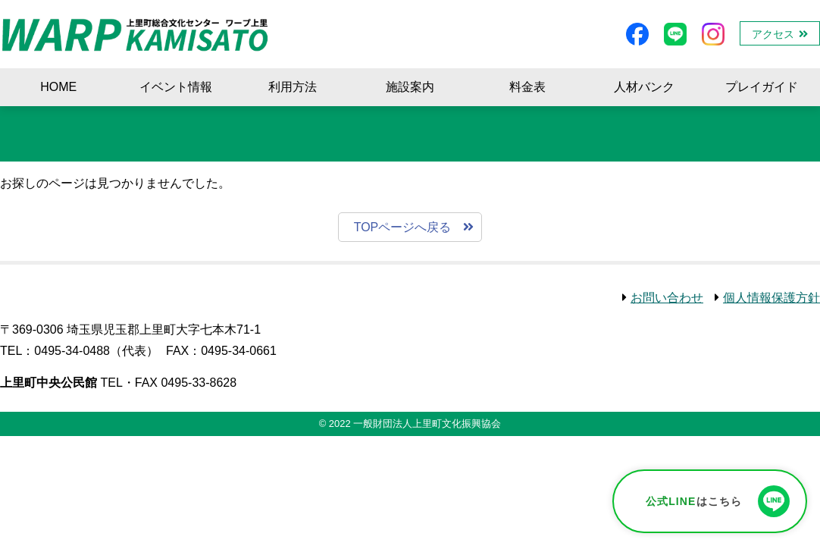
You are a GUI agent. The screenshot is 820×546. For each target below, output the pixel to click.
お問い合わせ (667, 297)
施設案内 (410, 86)
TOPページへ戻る (403, 227)
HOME (58, 86)
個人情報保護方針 (771, 297)
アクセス (773, 34)
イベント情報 (175, 86)
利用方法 (292, 86)
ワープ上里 (135, 34)
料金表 (527, 86)
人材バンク (644, 86)
